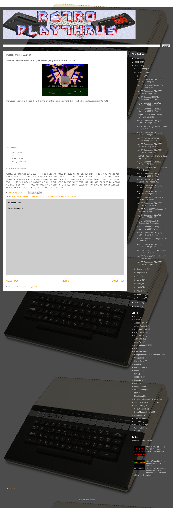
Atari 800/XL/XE (141, 329)
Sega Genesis (140, 409)
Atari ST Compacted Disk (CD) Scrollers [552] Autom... (149, 263)
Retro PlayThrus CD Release (146, 399)
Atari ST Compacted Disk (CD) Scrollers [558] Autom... (149, 192)
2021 (137, 62)
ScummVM (138, 405)
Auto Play (24, 196)
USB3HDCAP (140, 425)
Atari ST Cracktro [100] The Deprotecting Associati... (148, 180)
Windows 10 (139, 428)
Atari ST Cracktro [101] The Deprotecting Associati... (148, 139)
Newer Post (12, 280)
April (139, 287)
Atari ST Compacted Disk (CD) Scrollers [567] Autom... (149, 104)
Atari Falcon (139, 332)
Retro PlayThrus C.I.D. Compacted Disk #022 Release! (151, 251)
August (140, 272)
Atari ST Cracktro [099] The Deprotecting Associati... (148, 222)
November (141, 72)
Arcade (137, 320)
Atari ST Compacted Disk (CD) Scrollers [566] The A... (149, 110)
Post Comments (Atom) (27, 286)
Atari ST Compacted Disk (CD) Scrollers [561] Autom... (149, 163)
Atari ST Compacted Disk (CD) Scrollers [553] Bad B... (149, 245)
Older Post (118, 280)
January (140, 298)
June (139, 280)
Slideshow (138, 418)
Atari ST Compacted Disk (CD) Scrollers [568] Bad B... (149, 92)
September (142, 269)
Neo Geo (138, 396)
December (141, 69)
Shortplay (138, 415)
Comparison (139, 358)
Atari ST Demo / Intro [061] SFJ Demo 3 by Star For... (150, 198)
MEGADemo (139, 390)
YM (135, 431)
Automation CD (140, 345)
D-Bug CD (138, 367)
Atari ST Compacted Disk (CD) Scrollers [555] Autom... (149, 228)
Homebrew (138, 380)
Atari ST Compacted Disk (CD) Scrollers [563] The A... (149, 145)
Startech (137, 421)
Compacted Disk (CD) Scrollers (42, 196)
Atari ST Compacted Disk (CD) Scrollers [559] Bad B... (149, 186)
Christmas (138, 351)
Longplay (138, 386)
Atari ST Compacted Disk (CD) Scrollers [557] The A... (149, 204)
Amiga (137, 316)
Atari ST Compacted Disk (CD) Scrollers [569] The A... (149, 80)
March (140, 291)
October (140, 76)
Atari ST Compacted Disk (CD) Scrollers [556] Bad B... (149, 216)
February (141, 294)
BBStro (137, 348)
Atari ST (15, 196)
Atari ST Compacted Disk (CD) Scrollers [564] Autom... (149, 133)
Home (65, 280)
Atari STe (138, 339)
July (139, 276)
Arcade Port (139, 323)
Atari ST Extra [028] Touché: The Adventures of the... (150, 86)
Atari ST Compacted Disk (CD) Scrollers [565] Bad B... (149, 122)
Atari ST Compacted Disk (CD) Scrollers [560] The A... (149, 175)
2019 (137, 303)
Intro (136, 383)
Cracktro (137, 364)
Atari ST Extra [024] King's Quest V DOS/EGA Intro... (151, 257)
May (139, 283)
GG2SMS (138, 377)
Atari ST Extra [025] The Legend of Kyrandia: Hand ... (151, 210)
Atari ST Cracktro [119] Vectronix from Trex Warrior (155, 463)
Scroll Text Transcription (66, 196)
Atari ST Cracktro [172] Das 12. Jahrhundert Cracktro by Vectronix (155, 449)
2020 (137, 66)
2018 (137, 306)
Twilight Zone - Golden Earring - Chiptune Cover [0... (150, 116)
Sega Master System (143, 412)
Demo (136, 370)
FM (135, 374)
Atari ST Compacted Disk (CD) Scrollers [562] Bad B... (149, 151)
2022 (137, 58)
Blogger (91, 500)
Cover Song (139, 361)
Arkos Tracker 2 (140, 326)
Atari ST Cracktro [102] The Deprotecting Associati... (148, 98)
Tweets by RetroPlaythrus (142, 440)
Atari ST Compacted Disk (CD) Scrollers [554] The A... (149, 233)
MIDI (136, 393)
